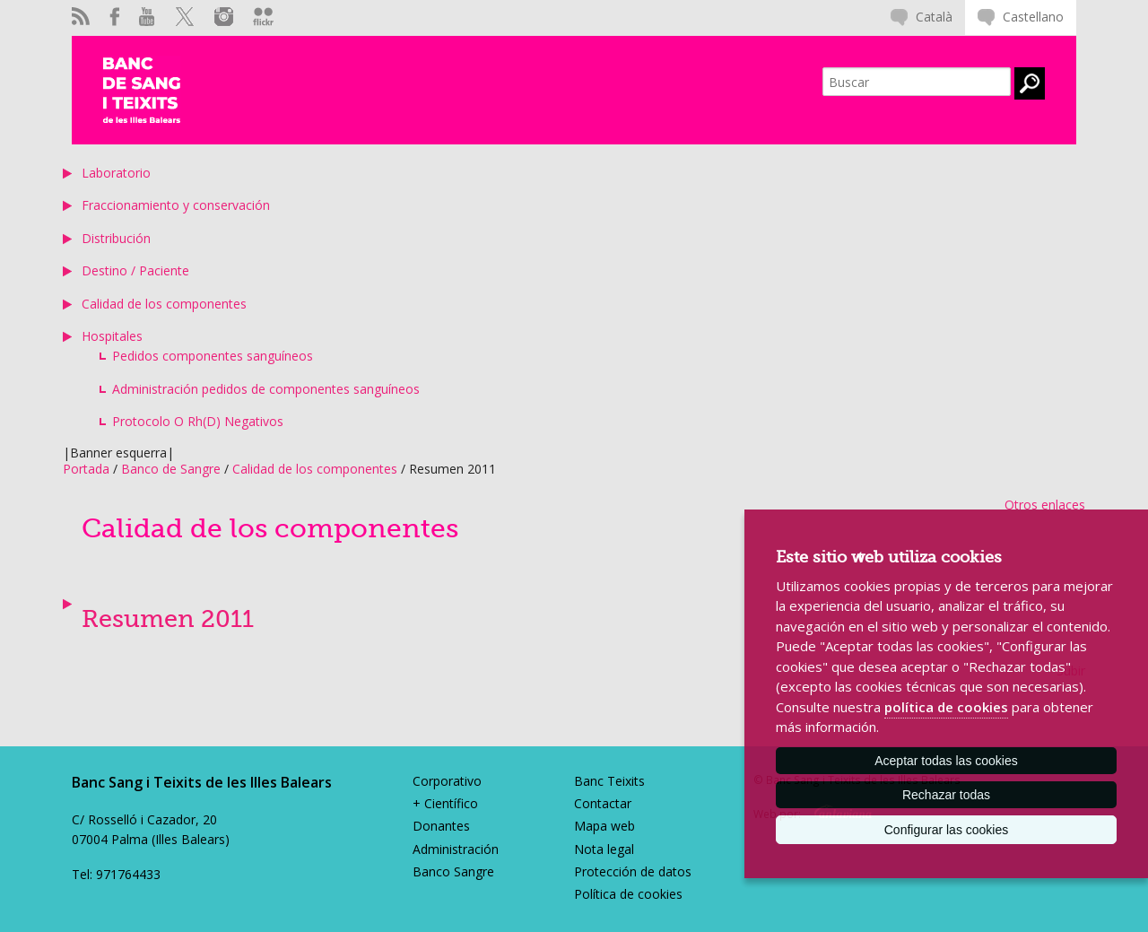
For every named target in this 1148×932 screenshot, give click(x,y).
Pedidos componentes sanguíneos (212, 355)
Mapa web (604, 825)
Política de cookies (628, 893)
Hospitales (112, 335)
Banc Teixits (609, 780)
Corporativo (447, 780)
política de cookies (946, 707)
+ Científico (445, 803)
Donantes (441, 825)
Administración (456, 849)
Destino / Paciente (135, 270)
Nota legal (604, 849)
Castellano (1033, 16)
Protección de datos (632, 871)
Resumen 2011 (168, 619)
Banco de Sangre (171, 468)
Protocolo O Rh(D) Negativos (197, 421)
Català (934, 16)
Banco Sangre (453, 871)
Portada (86, 468)
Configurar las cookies (946, 830)
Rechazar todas (946, 795)
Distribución (116, 238)
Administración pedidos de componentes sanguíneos (266, 388)
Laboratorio (116, 172)
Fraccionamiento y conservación (176, 204)
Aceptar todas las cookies (946, 760)
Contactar (602, 803)
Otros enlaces (1044, 504)
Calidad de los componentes (164, 303)
